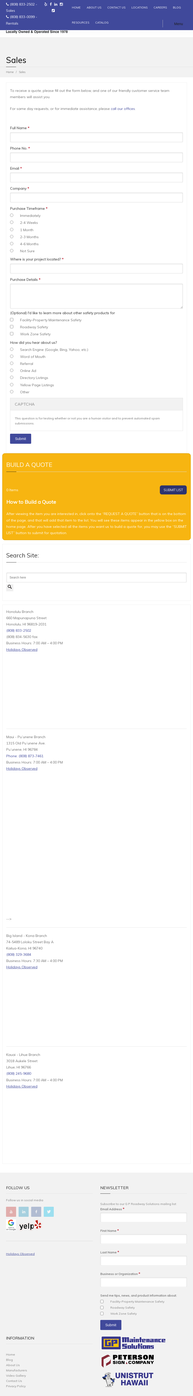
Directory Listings (34, 377)
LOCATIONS (139, 7)
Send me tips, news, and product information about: (138, 1295)
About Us (13, 1365)
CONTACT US (116, 7)
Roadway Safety (34, 327)
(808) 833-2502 (22, 4)
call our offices (123, 108)
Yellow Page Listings (37, 385)
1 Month (26, 230)
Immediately (30, 215)
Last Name (109, 1252)
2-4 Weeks (29, 222)
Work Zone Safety (35, 334)
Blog (9, 1360)
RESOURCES (80, 22)
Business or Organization (120, 1274)
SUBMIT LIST (173, 490)
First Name (109, 1230)
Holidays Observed (21, 649)
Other (24, 392)
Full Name (19, 128)
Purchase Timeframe (28, 209)
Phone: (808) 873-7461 (24, 756)
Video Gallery (16, 1375)
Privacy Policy (16, 1386)
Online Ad (28, 370)
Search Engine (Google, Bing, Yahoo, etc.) (54, 349)
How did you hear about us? (33, 342)
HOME (76, 7)
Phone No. (20, 148)
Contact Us (14, 1381)
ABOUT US (94, 7)
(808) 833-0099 (22, 17)
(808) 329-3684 (18, 954)
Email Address (112, 1209)
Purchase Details (25, 280)
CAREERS (160, 7)
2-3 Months (29, 237)
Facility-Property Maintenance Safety (50, 320)
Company (19, 188)
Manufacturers (16, 1370)
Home (10, 72)
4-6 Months (29, 244)
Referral (26, 363)
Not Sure (27, 251)
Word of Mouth (32, 356)
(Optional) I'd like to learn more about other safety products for (62, 313)
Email (16, 168)
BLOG (177, 7)
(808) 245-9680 (18, 1073)
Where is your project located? (37, 259)
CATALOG (102, 22)
